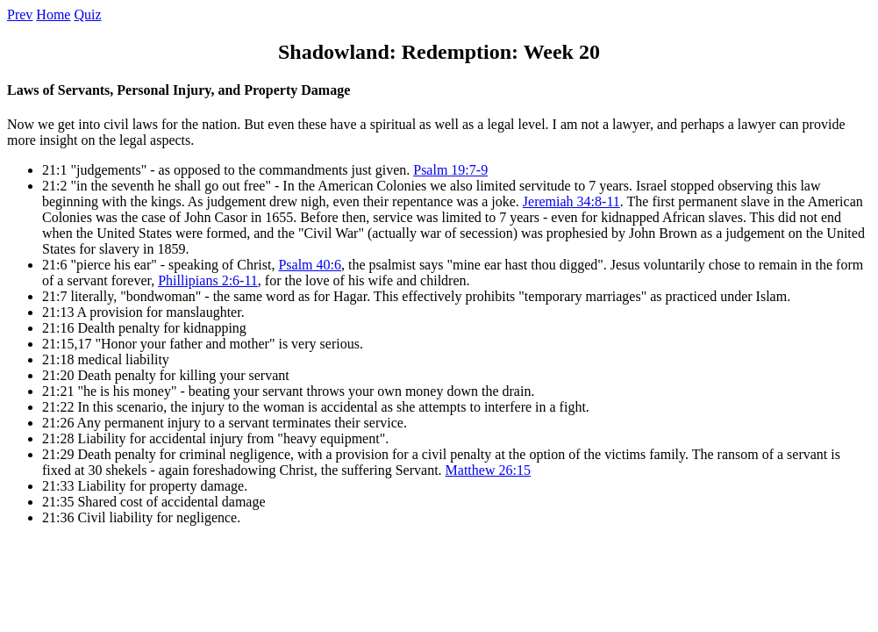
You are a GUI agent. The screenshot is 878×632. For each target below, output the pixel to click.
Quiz (87, 14)
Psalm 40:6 (309, 264)
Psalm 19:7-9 (450, 169)
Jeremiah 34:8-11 (571, 201)
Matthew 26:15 (488, 470)
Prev (19, 14)
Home (53, 14)
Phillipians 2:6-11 (208, 280)
